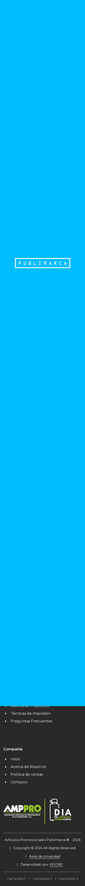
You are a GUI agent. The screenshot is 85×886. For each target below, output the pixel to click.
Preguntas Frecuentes (27, 721)
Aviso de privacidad (44, 856)
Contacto (15, 782)
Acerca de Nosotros (24, 767)
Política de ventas (23, 774)
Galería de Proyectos (26, 706)
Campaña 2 (42, 879)
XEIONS (56, 864)
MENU (67, 7)
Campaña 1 (16, 879)
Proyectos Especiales (26, 698)
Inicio (11, 759)
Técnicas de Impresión (27, 713)
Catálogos (16, 690)
